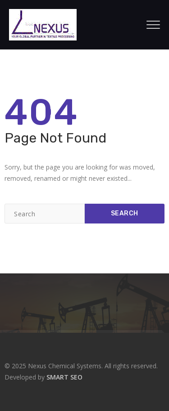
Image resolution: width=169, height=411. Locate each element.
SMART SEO (64, 377)
